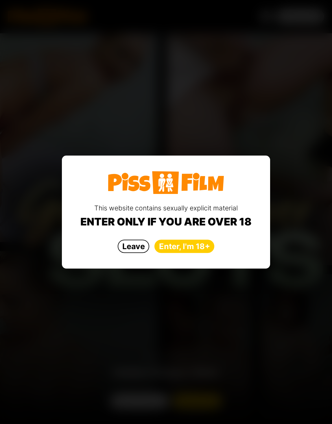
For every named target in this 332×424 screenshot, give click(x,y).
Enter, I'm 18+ (184, 246)
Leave (133, 246)
